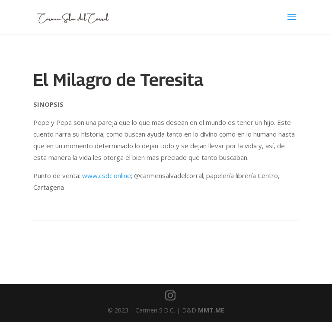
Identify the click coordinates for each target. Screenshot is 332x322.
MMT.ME (211, 310)
